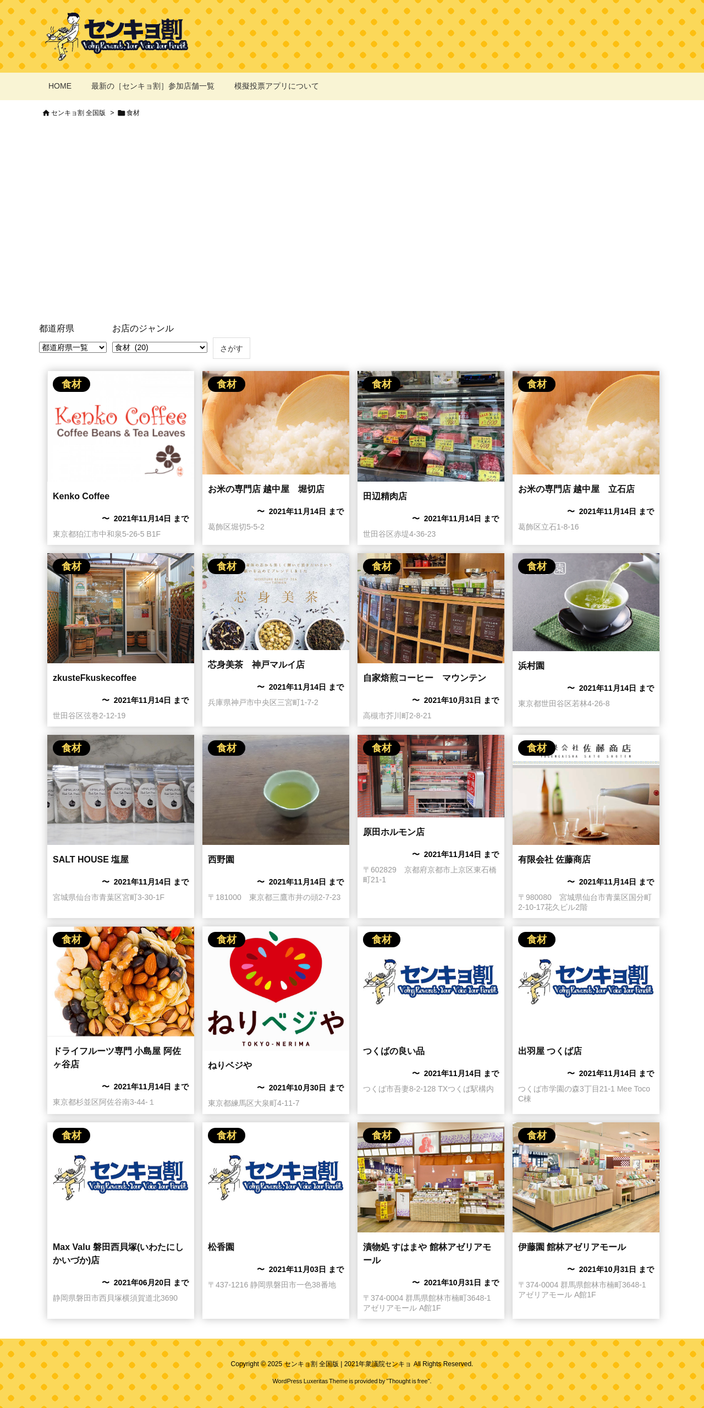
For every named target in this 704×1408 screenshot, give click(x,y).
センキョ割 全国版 (78, 113)
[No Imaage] (431, 981)
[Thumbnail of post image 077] (431, 776)
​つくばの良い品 (394, 1051)
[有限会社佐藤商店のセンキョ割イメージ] (586, 790)
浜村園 (531, 665)
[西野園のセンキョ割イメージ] (275, 790)
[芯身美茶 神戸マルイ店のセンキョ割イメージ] (275, 602)
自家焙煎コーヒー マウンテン (424, 678)
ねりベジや (230, 1065)
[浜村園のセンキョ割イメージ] (586, 602)
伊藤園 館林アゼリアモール (572, 1247)
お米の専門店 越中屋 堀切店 (266, 489)
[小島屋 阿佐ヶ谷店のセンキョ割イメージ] (120, 981)
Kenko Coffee (81, 496)
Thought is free (407, 1381)
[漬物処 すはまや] (431, 1177)
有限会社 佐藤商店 (554, 859)
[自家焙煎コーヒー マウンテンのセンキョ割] (431, 608)
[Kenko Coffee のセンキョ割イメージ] (120, 426)
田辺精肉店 (385, 496)
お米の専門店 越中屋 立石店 (576, 489)
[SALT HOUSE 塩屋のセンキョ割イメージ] (120, 790)
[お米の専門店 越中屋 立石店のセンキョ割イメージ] (275, 422)
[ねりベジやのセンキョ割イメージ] (275, 988)
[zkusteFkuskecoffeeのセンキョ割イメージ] (120, 608)
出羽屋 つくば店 (550, 1051)
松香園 (221, 1247)
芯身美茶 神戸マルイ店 (256, 664)
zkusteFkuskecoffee (94, 678)
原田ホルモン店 (394, 832)
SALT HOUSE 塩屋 (91, 859)
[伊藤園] (586, 1177)
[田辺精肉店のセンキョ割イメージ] (431, 426)
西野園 (221, 859)
